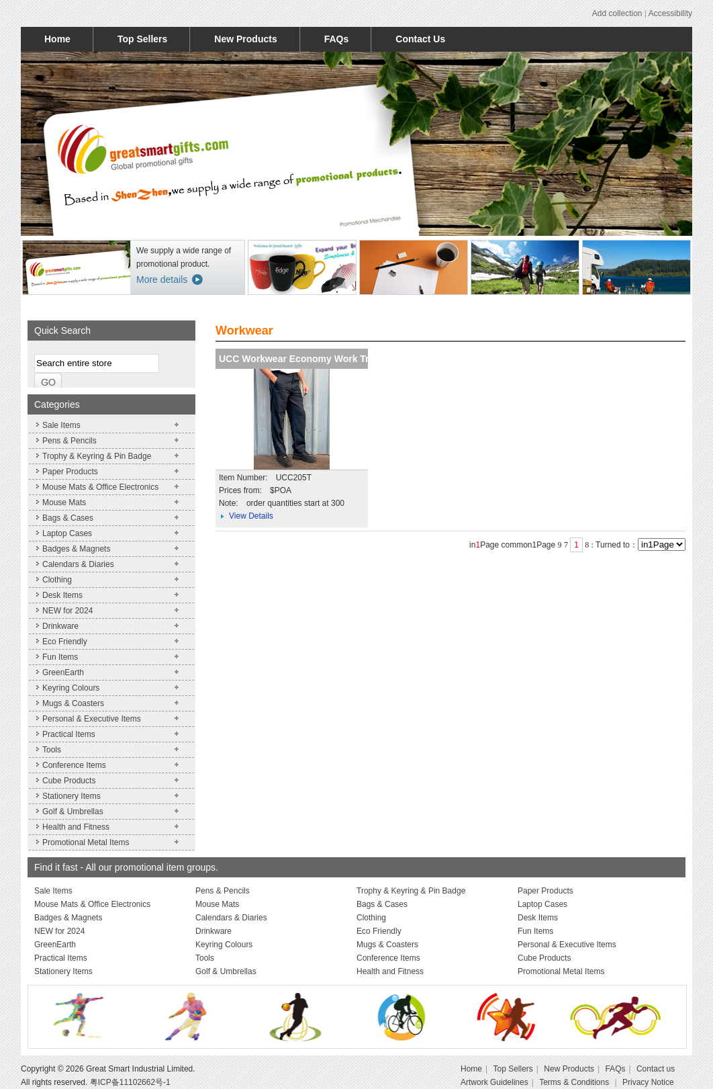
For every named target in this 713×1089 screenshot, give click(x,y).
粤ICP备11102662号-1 (130, 1082)
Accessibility (670, 13)
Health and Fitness (75, 827)
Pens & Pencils (69, 440)
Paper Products (70, 471)
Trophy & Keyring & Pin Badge (96, 456)
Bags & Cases (67, 518)
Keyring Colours (70, 688)
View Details (251, 516)
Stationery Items (71, 796)
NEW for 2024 (67, 610)
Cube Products (68, 780)
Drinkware (60, 626)
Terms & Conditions (575, 1082)
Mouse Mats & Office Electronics (100, 487)
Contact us (655, 1069)
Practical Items (68, 734)
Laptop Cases (67, 533)
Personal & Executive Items (91, 719)
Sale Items (61, 425)
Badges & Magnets (76, 549)
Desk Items (62, 595)
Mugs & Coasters (73, 703)
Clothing (57, 579)
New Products (245, 39)
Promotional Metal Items (85, 842)
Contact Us (420, 39)
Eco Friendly (64, 641)
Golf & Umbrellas (72, 811)
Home (57, 39)
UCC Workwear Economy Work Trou (300, 358)
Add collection (617, 13)
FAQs (336, 39)
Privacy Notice (648, 1082)
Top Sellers (142, 39)
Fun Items (60, 657)
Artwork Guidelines (494, 1082)
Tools (51, 749)
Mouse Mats (64, 502)
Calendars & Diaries (78, 564)
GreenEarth (63, 672)
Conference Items (74, 765)
